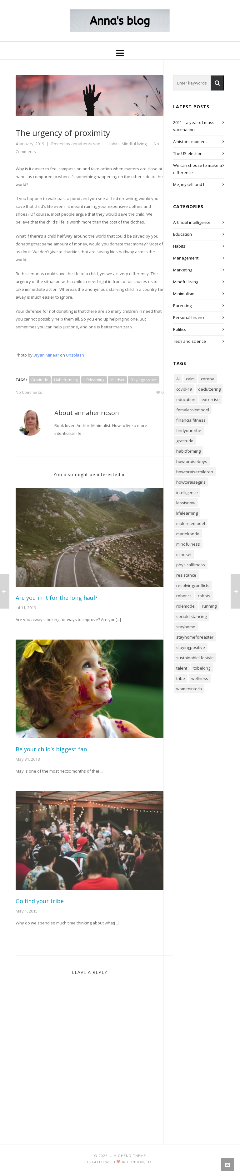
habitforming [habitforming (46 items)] (188, 451)
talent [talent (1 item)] (181, 668)
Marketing (182, 270)
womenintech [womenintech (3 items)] (189, 689)
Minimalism (183, 293)
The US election (187, 153)
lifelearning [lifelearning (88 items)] (187, 513)
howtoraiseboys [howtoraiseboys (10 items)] (191, 461)
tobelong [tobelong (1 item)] (201, 668)
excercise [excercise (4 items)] (211, 399)
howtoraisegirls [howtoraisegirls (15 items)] (191, 482)
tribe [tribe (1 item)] (180, 678)
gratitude (39, 380)
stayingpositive (143, 380)
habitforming (66, 380)
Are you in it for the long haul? (57, 597)
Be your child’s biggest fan (51, 749)
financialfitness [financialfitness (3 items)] (191, 420)
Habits (114, 144)
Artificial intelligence (192, 222)
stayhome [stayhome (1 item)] (185, 627)
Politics (179, 329)
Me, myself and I (188, 184)
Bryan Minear (46, 355)
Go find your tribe (40, 901)
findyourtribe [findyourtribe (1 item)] (188, 430)
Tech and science (189, 341)
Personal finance (189, 317)
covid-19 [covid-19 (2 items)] (184, 389)
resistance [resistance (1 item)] (186, 575)
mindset (117, 380)
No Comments (29, 392)
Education (182, 234)
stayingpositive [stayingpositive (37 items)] (190, 647)
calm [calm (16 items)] (190, 379)
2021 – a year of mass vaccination (193, 126)
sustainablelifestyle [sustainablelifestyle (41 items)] (195, 658)
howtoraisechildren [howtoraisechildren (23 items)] (194, 472)
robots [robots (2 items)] (204, 596)
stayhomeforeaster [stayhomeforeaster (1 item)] (194, 637)
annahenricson (85, 144)
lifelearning (94, 380)
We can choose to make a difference (197, 168)
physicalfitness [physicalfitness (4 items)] (190, 565)
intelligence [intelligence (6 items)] (187, 492)
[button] (217, 82)
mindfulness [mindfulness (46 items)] (188, 544)
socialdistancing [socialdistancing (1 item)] (191, 616)
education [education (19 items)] (185, 399)
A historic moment (190, 141)
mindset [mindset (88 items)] (184, 554)
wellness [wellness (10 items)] (199, 678)
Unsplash (75, 355)
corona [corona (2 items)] (207, 379)
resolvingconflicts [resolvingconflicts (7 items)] (192, 585)
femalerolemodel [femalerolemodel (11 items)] (192, 410)
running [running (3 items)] (209, 606)
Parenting (182, 305)
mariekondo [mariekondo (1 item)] (187, 534)
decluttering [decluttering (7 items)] (209, 389)
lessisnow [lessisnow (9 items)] (185, 503)
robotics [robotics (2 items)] (184, 596)
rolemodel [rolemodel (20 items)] (186, 606)
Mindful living (134, 144)
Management (185, 258)
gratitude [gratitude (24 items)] (184, 441)
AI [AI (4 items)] (178, 379)
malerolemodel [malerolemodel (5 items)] (190, 523)
